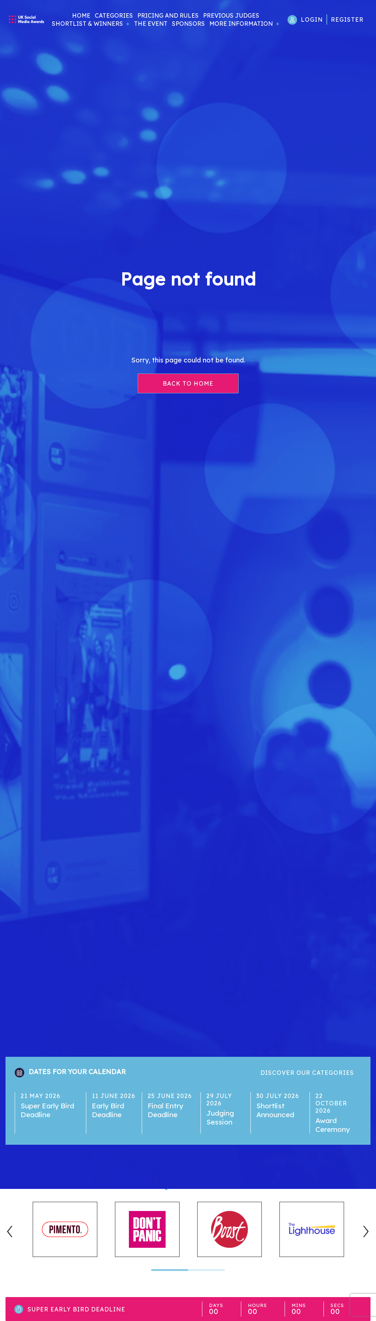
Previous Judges (231, 15)
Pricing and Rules (168, 15)
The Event (150, 23)
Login (312, 19)
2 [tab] (206, 1270)
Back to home (188, 383)
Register (347, 19)
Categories (114, 15)
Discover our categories (307, 1072)
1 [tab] (169, 1270)
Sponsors (188, 23)
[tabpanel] (65, 1229)
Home (81, 15)
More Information (241, 23)
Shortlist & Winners (87, 23)
